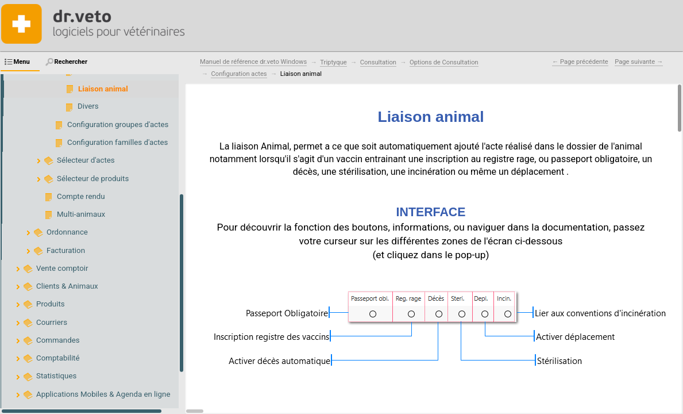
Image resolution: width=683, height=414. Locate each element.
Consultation (378, 62)
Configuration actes (239, 74)
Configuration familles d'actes (117, 142)
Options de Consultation (444, 62)
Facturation (66, 250)
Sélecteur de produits (93, 178)
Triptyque (333, 62)
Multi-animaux (81, 214)
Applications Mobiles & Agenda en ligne (103, 394)
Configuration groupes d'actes (117, 124)
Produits (50, 304)
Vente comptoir (62, 268)
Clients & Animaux (67, 286)
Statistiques (56, 375)
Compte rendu (81, 196)
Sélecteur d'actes (86, 160)
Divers (88, 106)
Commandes (58, 340)
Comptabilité (58, 358)
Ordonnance (67, 232)
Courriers (51, 322)
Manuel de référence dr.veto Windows (253, 62)
